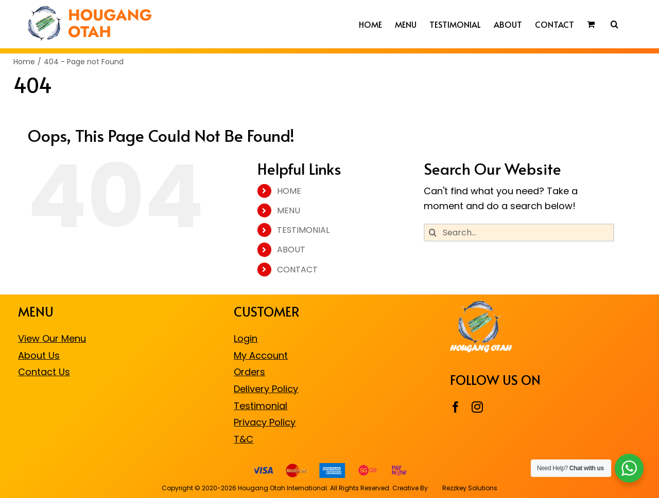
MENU (288, 210)
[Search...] (519, 233)
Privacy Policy (265, 422)
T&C (243, 439)
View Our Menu (52, 338)
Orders (249, 371)
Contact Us (44, 371)
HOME (289, 191)
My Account (261, 355)
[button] (614, 24)
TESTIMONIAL (303, 230)
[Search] (433, 233)
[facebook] (455, 407)
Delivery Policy (266, 388)
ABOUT (291, 249)
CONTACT (297, 269)
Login (245, 338)
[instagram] (477, 407)
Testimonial (260, 405)
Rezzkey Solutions (469, 488)
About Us (39, 355)
